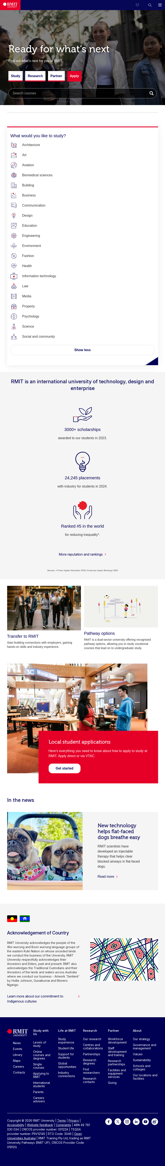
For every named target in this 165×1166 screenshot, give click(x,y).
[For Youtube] (145, 1121)
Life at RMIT (67, 1030)
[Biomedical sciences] (37, 175)
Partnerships (91, 1054)
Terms (61, 1120)
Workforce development (117, 1040)
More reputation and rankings (83, 554)
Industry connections (66, 1074)
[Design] (27, 215)
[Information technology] (39, 276)
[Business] (29, 195)
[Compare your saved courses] (140, 5)
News (17, 1043)
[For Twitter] (117, 1121)
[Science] (28, 326)
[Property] (28, 306)
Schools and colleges (141, 1067)
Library (17, 1055)
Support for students (66, 1055)
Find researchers (91, 1070)
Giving (112, 1082)
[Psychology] (30, 316)
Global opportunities (67, 1065)
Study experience (66, 1040)
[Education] (29, 225)
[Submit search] (151, 93)
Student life (66, 1048)
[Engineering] (31, 235)
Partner (56, 78)
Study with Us (41, 1032)
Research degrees (89, 1061)
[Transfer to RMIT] (44, 608)
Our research (92, 1039)
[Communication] (33, 205)
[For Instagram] (127, 1121)
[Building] (28, 185)
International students (41, 1084)
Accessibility (15, 1125)
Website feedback (40, 1125)
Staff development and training (117, 1051)
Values (138, 1054)
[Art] (24, 155)
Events (17, 1049)
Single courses (38, 1065)
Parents (38, 1092)
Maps (17, 1060)
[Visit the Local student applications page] (65, 768)
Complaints (63, 1125)
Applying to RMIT (41, 1075)
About (137, 1030)
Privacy (74, 1120)
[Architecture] (31, 145)
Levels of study (39, 1044)
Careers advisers (39, 1099)
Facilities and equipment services (117, 1073)
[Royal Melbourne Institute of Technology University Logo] (10, 5)
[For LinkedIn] (136, 1121)
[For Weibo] (154, 1121)
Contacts (19, 1072)
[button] (150, 5)
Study (15, 78)
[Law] (25, 286)
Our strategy (141, 1039)
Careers (18, 1066)
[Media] (26, 296)
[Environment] (31, 245)
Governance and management (144, 1046)
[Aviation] (28, 165)
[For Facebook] (108, 1121)
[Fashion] (28, 255)
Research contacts (89, 1080)
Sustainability (142, 1060)
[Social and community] (38, 336)
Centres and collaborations (93, 1046)
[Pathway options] (121, 606)
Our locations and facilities (145, 1076)
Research (35, 78)
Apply (74, 76)
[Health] (27, 266)
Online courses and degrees (41, 1055)
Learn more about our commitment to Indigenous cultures (43, 998)
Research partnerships (116, 1062)
